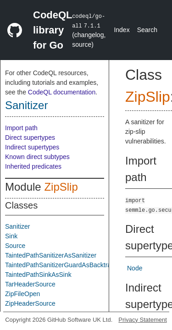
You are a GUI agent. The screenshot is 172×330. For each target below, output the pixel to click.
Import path (21, 128)
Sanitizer (26, 105)
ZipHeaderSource (30, 303)
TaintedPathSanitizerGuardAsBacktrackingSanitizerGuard (87, 265)
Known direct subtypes (37, 156)
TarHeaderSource (30, 284)
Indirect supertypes (32, 147)
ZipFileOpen (22, 293)
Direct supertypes (30, 137)
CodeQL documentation (61, 92)
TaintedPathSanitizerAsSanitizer (50, 255)
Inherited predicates (33, 166)
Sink (11, 236)
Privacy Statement (142, 319)
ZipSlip (61, 187)
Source (15, 245)
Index (121, 29)
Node (134, 268)
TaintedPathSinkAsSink (38, 274)
